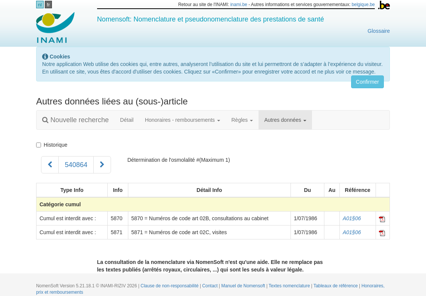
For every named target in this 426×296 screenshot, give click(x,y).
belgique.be (363, 4)
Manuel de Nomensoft (243, 285)
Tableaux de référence (336, 285)
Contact (210, 285)
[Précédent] (50, 164)
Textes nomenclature (290, 285)
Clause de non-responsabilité (170, 285)
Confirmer (367, 82)
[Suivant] (102, 164)
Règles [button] (242, 120)
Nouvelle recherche (75, 120)
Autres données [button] (285, 120)
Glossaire (379, 31)
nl (40, 5)
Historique (51, 145)
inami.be (238, 4)
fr (48, 5)
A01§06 (352, 218)
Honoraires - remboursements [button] (182, 120)
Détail (127, 120)
